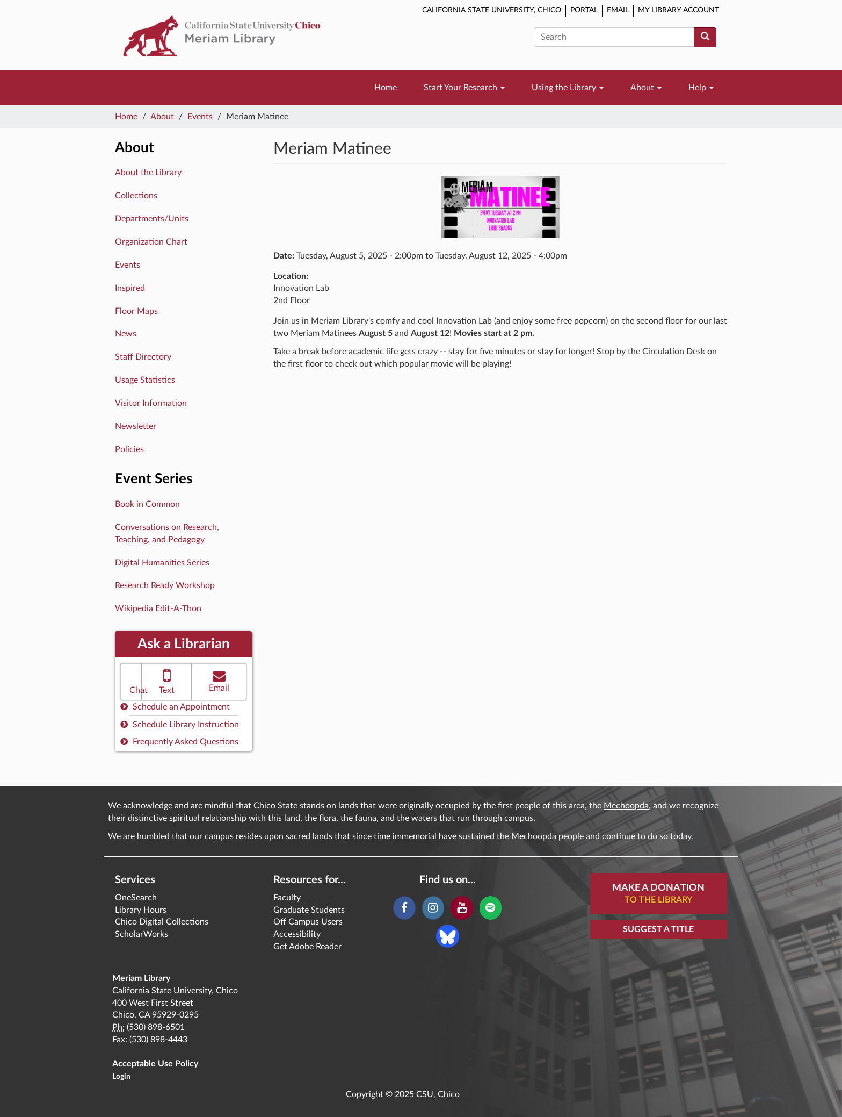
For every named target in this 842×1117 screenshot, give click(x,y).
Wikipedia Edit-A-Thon (158, 608)
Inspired (130, 288)
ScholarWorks (141, 934)
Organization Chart (151, 242)
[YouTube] (462, 908)
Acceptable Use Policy (155, 1063)
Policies (129, 449)
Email (618, 10)
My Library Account (678, 10)
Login (121, 1076)
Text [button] (167, 680)
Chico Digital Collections (161, 922)
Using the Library (568, 87)
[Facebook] (404, 908)
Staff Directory (143, 357)
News (125, 334)
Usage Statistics (145, 380)
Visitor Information (151, 403)
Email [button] (219, 680)
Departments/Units (151, 218)
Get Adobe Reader (307, 946)
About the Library (148, 172)
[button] (131, 681)
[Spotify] (491, 908)
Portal (584, 10)
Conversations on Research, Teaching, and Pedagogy (167, 533)
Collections (136, 195)
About (646, 87)
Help (701, 87)
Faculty (287, 897)
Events (200, 116)
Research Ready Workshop (165, 585)
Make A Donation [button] (658, 894)
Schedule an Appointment (175, 706)
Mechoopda (626, 805)
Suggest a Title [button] (658, 929)
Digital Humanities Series (162, 562)
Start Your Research (464, 87)
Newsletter (135, 426)
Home (385, 87)
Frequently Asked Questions (179, 741)
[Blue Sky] (447, 935)
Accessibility (297, 934)
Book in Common (147, 504)
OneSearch (136, 897)
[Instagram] (433, 908)
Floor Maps (136, 311)
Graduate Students (309, 910)
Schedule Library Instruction (179, 724)
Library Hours (140, 910)
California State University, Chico (491, 10)
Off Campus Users (308, 922)
